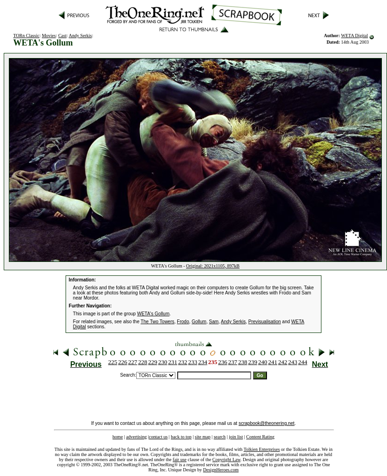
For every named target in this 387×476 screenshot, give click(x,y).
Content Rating (260, 436)
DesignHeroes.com (221, 469)
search (220, 436)
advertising (136, 436)
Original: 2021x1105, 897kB (213, 265)
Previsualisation (264, 321)
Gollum (199, 321)
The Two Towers (157, 321)
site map (203, 436)
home (118, 436)
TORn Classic (26, 35)
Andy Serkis (80, 35)
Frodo (183, 321)
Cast (62, 35)
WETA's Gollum (153, 313)
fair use (180, 459)
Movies (49, 35)
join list (236, 436)
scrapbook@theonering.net (266, 423)
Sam (214, 321)
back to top (181, 436)
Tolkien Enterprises (262, 449)
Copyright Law (226, 459)
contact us (158, 436)
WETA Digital (354, 35)
